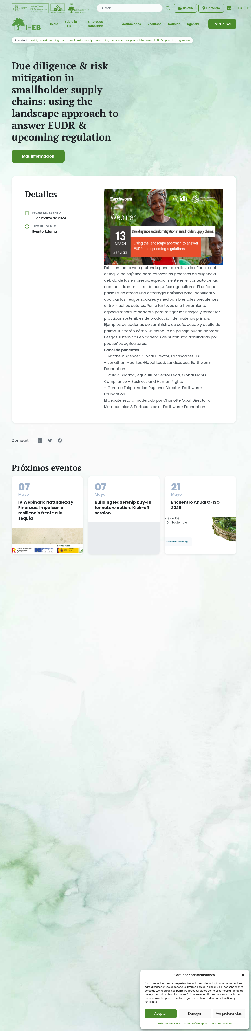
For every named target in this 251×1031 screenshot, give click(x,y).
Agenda (193, 24)
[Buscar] (168, 8)
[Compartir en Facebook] (60, 440)
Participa (222, 24)
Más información (38, 156)
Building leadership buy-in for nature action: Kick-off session (123, 507)
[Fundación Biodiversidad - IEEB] (51, 8)
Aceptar (160, 1013)
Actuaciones (131, 24)
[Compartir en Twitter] (50, 440)
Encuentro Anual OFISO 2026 (195, 504)
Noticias (174, 24)
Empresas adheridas (95, 24)
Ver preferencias (229, 1013)
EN (248, 8)
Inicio (54, 24)
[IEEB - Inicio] (26, 24)
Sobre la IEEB (71, 24)
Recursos (154, 24)
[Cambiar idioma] (240, 8)
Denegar (195, 1013)
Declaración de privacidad (199, 1023)
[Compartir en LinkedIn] (40, 440)
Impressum (225, 1023)
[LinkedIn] (229, 8)
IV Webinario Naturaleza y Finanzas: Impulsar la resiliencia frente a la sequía (45, 510)
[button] (243, 975)
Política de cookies (169, 1023)
